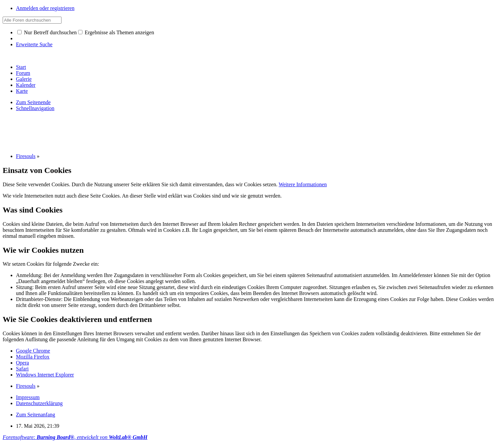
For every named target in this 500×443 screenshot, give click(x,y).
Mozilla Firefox (33, 357)
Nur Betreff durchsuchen (47, 32)
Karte (22, 91)
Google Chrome (33, 351)
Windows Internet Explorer (45, 374)
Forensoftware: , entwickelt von (75, 437)
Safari (22, 368)
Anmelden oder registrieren (45, 8)
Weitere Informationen (303, 184)
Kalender (26, 85)
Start (21, 67)
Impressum (28, 397)
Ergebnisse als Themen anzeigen (116, 32)
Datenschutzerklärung (39, 403)
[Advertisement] (124, 132)
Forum (23, 73)
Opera (22, 363)
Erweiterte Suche (34, 44)
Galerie (24, 79)
